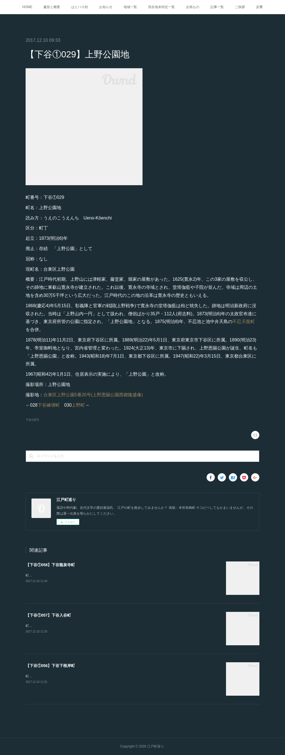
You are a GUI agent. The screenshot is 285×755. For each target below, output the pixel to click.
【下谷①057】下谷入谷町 (48, 615)
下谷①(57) (32, 419)
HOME (27, 7)
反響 (259, 7)
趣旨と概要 (51, 7)
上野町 (78, 405)
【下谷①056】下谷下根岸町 (50, 665)
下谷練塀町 (49, 405)
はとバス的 (79, 7)
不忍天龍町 (243, 321)
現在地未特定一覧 (161, 7)
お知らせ (105, 7)
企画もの (192, 7)
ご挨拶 (240, 7)
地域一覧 (130, 7)
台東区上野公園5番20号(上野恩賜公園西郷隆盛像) (93, 394)
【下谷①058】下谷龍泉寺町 (50, 565)
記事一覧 (217, 7)
